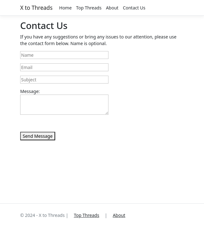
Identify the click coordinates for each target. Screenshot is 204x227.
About (112, 8)
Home (65, 8)
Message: (30, 91)
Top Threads (89, 8)
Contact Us (134, 8)
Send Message (38, 136)
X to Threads (36, 7)
